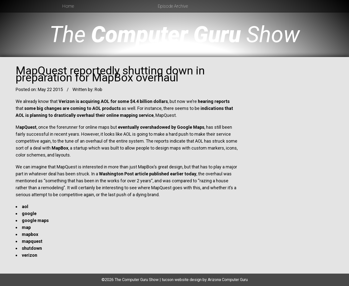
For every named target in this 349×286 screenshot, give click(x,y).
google (29, 213)
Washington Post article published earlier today (147, 173)
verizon (29, 255)
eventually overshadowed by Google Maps (161, 127)
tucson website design (182, 279)
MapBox (60, 148)
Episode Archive (173, 6)
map (26, 227)
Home (68, 6)
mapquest (32, 241)
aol (25, 206)
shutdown (32, 248)
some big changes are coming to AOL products (72, 108)
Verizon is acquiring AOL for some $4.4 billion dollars (113, 101)
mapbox (30, 234)
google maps (35, 220)
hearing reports (214, 101)
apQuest (27, 127)
